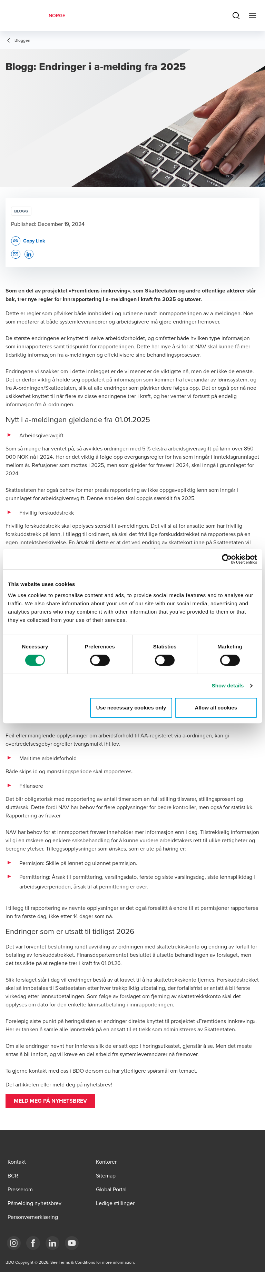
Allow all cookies (216, 707)
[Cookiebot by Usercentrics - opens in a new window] (227, 559)
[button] (50, 1101)
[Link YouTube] (71, 1243)
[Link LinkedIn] (52, 1243)
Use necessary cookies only (131, 707)
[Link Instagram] (14, 1243)
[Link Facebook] (33, 1243)
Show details (228, 685)
